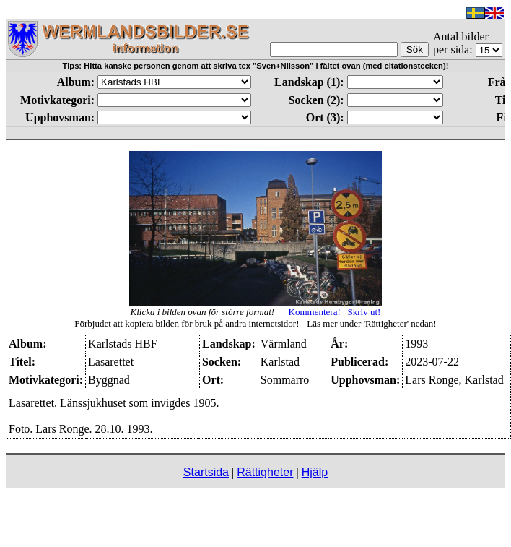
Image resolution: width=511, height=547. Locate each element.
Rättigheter (265, 472)
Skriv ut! (364, 311)
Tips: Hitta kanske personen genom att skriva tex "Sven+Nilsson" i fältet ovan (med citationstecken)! (256, 65)
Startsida (206, 472)
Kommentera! (315, 311)
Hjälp (315, 472)
